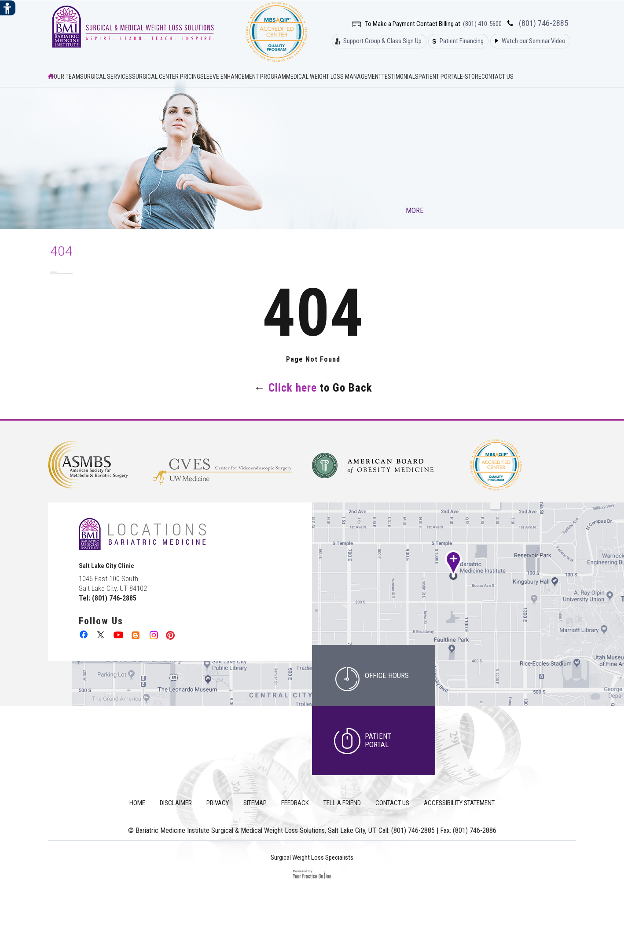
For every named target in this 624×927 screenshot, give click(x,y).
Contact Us (497, 76)
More (415, 210)
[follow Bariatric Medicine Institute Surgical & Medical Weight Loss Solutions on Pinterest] (170, 634)
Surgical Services (106, 76)
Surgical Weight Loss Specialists (312, 857)
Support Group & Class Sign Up (382, 41)
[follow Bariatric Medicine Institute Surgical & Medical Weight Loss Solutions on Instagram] (152, 634)
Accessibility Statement (459, 803)
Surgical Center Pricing (166, 76)
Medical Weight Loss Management (334, 76)
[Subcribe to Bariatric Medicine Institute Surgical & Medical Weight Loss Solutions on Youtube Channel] (118, 634)
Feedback (295, 803)
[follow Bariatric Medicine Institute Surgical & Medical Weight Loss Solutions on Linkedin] (135, 634)
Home (137, 803)
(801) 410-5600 (482, 24)
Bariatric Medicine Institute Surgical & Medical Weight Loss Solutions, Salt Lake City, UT (255, 830)
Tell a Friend (342, 803)
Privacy (217, 803)
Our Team (67, 76)
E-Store (470, 76)
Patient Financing (462, 41)
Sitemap (255, 803)
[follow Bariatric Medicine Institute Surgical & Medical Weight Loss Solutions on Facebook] (84, 634)
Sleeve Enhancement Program (243, 76)
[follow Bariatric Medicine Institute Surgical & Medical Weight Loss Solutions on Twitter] (101, 634)
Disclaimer (176, 803)
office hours (387, 675)
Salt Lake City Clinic (106, 566)
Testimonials (400, 76)
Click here (292, 387)
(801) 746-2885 (543, 23)
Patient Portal (439, 76)
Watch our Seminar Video (533, 41)
